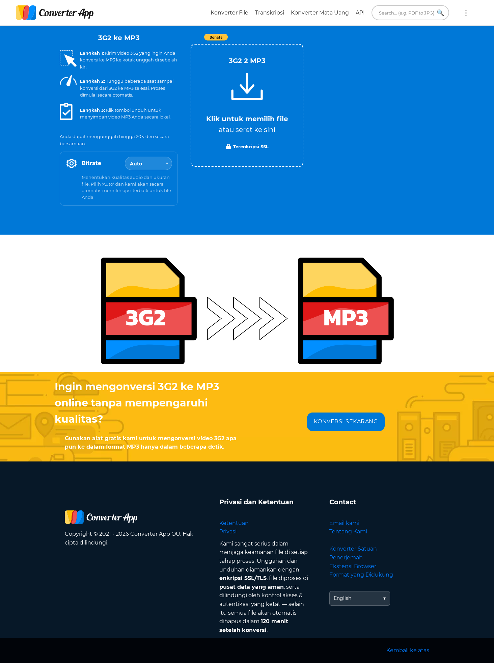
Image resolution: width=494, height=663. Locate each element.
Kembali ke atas (407, 650)
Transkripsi (269, 12)
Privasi (228, 531)
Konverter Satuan (353, 549)
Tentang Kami (348, 531)
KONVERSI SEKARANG (346, 421)
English (342, 598)
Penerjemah (346, 557)
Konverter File (229, 12)
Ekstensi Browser (352, 566)
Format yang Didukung (361, 575)
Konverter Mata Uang (320, 12)
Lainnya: (466, 13)
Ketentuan (234, 523)
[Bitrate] (148, 163)
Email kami (344, 523)
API (360, 12)
